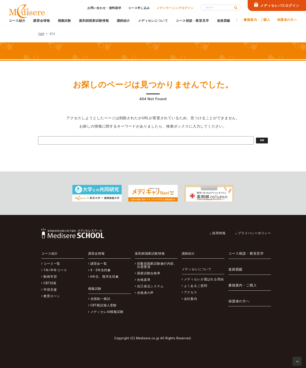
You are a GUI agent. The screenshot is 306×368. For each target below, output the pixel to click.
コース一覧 (52, 263)
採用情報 (218, 233)
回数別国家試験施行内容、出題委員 (157, 265)
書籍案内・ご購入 (257, 20)
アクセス (190, 292)
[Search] (221, 7)
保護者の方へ (287, 20)
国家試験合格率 (148, 273)
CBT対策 (50, 283)
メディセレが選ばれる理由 (204, 279)
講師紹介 (123, 20)
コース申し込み (139, 8)
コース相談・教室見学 (192, 20)
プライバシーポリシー (254, 233)
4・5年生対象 (100, 270)
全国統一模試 (100, 298)
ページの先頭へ (298, 362)
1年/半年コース (55, 270)
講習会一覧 (98, 263)
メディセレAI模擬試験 (107, 311)
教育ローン (52, 296)
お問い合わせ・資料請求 (104, 8)
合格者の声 (145, 292)
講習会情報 (41, 20)
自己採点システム (150, 286)
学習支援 (50, 289)
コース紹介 (17, 20)
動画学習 (50, 276)
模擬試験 (64, 20)
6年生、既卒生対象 (104, 276)
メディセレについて (153, 20)
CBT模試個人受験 (103, 305)
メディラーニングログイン (175, 8)
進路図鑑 (223, 20)
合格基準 (143, 279)
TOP (41, 34)
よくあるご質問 (195, 285)
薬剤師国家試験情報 (94, 20)
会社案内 (190, 298)
